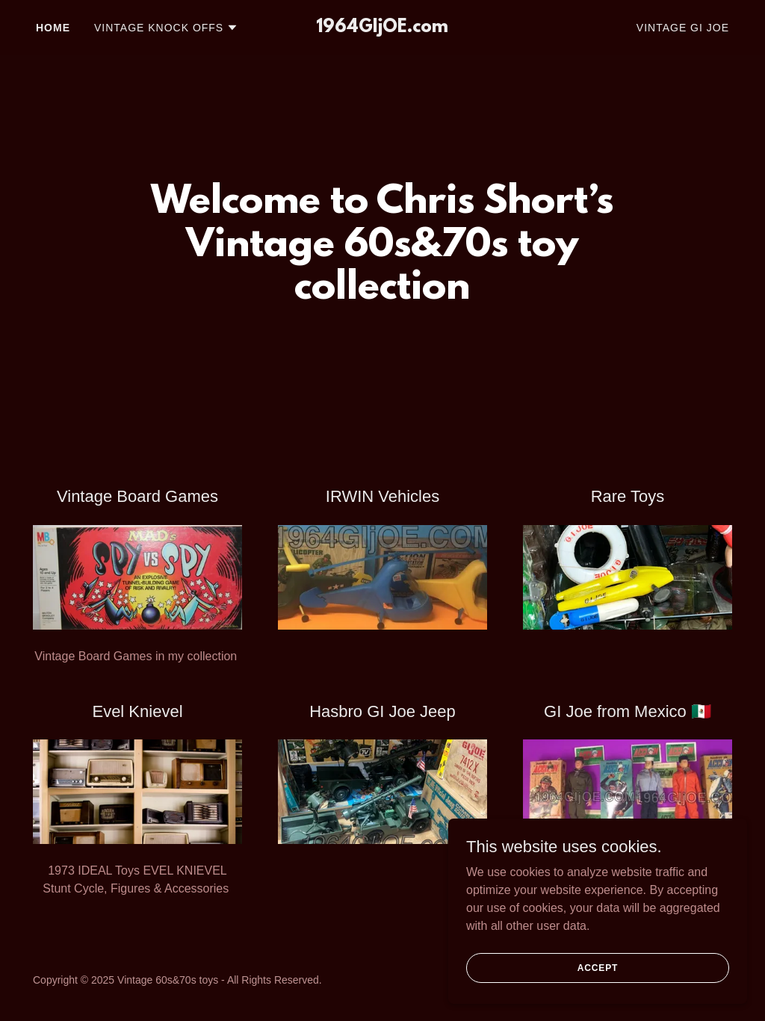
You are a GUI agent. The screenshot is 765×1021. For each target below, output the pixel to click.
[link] (382, 28)
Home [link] (53, 28)
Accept (597, 988)
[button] (166, 28)
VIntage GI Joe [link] (683, 28)
